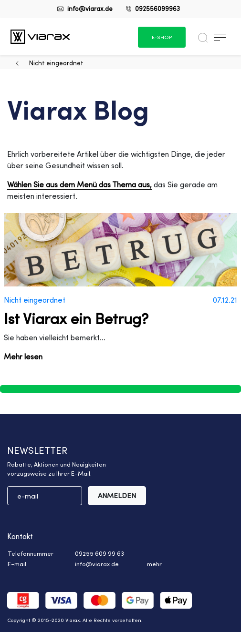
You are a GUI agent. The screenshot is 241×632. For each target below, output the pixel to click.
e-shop (162, 37)
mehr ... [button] (157, 564)
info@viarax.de (90, 8)
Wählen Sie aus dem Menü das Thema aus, (79, 184)
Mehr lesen (23, 356)
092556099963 (157, 8)
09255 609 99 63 (99, 553)
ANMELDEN (117, 495)
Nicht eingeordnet (56, 63)
